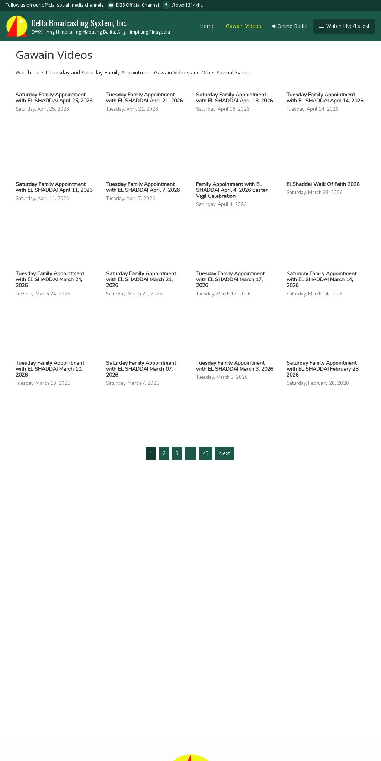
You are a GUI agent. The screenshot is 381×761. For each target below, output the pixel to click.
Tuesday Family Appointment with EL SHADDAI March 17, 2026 (230, 280)
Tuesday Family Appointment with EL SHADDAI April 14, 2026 (324, 98)
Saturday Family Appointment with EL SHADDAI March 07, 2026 (141, 369)
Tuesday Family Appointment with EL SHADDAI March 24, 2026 (50, 280)
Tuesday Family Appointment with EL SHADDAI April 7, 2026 (143, 187)
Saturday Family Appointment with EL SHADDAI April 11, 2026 (54, 187)
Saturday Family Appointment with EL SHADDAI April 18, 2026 (234, 98)
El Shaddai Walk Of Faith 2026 (322, 184)
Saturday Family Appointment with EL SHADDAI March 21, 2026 (141, 280)
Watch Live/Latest (344, 25)
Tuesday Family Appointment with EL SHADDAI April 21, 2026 (144, 98)
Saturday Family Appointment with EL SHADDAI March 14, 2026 (321, 280)
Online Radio (290, 25)
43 (206, 453)
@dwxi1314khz (187, 5)
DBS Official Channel (137, 5)
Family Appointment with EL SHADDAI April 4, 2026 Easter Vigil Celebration (232, 190)
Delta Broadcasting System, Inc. (88, 25)
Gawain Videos (243, 25)
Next (224, 453)
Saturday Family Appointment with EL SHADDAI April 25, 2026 (54, 98)
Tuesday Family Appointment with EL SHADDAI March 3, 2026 (234, 366)
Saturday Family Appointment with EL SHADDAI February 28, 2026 (322, 369)
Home (207, 25)
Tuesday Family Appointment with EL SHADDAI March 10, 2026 (50, 369)
